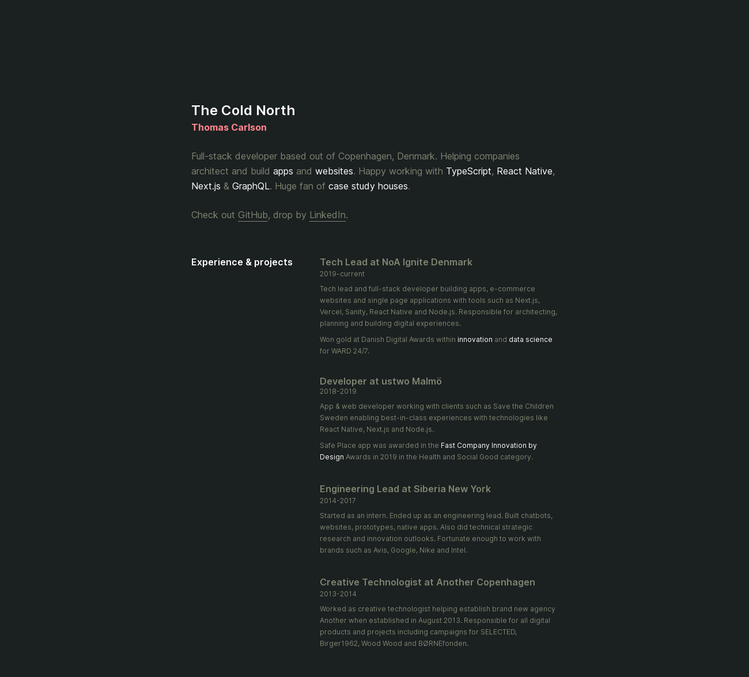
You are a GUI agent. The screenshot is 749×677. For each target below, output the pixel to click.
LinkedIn (327, 214)
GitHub (253, 214)
